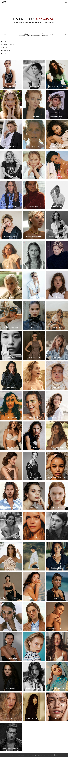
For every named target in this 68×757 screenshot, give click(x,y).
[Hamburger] (66, 2)
